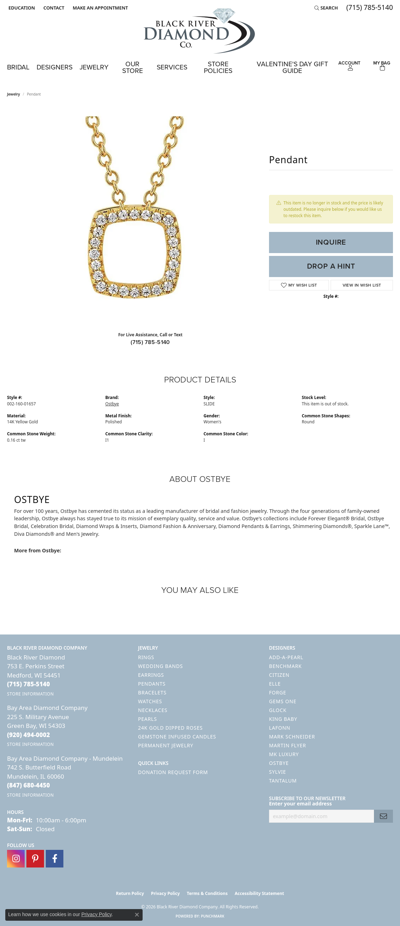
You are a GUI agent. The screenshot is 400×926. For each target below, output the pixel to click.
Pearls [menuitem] (147, 719)
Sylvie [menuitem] (277, 771)
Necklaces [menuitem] (152, 710)
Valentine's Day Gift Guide (292, 67)
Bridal (18, 67)
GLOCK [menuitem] (278, 710)
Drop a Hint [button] (331, 266)
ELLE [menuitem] (275, 683)
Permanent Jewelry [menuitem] (165, 745)
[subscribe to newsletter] (383, 816)
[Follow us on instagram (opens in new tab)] (16, 858)
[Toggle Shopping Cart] (381, 65)
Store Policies (218, 67)
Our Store (132, 67)
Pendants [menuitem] (151, 683)
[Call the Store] (28, 684)
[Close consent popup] (137, 915)
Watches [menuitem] (150, 701)
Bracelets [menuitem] (152, 692)
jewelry (13, 94)
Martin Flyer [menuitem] (287, 745)
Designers (55, 67)
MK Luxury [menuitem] (284, 754)
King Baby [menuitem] (283, 719)
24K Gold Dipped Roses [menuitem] (170, 727)
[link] (53, 8)
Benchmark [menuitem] (285, 666)
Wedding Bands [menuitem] (160, 666)
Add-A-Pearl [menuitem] (286, 657)
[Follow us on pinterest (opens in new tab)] (35, 858)
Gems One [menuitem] (282, 701)
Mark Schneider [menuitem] (292, 736)
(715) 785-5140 (150, 342)
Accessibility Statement (259, 893)
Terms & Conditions (207, 893)
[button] (21, 8)
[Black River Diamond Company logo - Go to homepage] (200, 31)
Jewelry (94, 67)
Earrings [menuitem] (151, 674)
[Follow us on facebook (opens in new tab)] (54, 858)
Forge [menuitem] (277, 692)
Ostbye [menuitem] (279, 763)
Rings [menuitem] (146, 657)
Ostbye (112, 403)
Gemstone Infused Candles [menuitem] (177, 736)
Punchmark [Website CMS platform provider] (213, 916)
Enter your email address (300, 803)
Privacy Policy (165, 893)
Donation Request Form (173, 772)
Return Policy (130, 893)
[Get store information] (30, 694)
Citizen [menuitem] (279, 674)
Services (172, 67)
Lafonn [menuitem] (279, 727)
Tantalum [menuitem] (283, 780)
